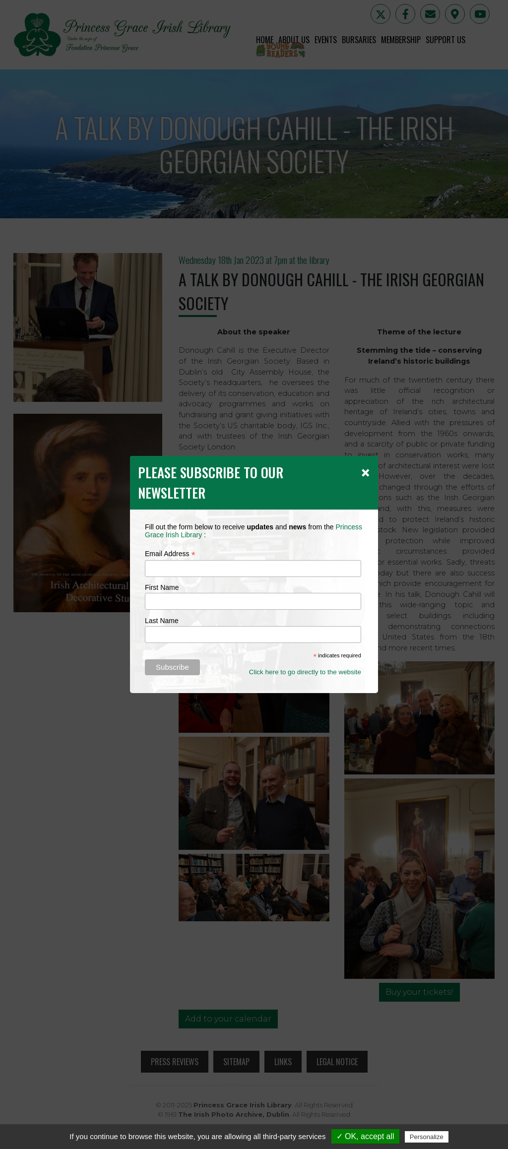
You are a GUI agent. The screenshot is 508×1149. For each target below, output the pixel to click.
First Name (162, 587)
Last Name (162, 621)
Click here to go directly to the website (305, 672)
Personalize (427, 1137)
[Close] (365, 472)
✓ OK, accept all (365, 1136)
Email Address (170, 554)
